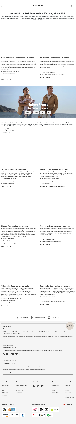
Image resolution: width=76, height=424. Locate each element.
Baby (42, 112)
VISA (67, 395)
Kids (49, 112)
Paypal (67, 390)
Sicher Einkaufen (22, 317)
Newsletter (4, 388)
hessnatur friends (54, 317)
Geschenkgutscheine (21, 385)
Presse (53, 390)
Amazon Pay (69, 388)
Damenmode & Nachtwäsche (48, 186)
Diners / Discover (70, 397)
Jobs (53, 388)
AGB (3, 390)
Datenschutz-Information (15, 336)
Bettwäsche (61, 186)
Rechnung (68, 385)
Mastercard (68, 392)
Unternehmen (55, 385)
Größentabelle (20, 390)
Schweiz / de (68, 403)
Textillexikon (19, 392)
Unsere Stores (55, 392)
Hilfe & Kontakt (5, 385)
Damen (3, 79)
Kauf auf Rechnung (38, 317)
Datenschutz (5, 392)
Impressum (4, 395)
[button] (38, 100)
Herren (9, 79)
